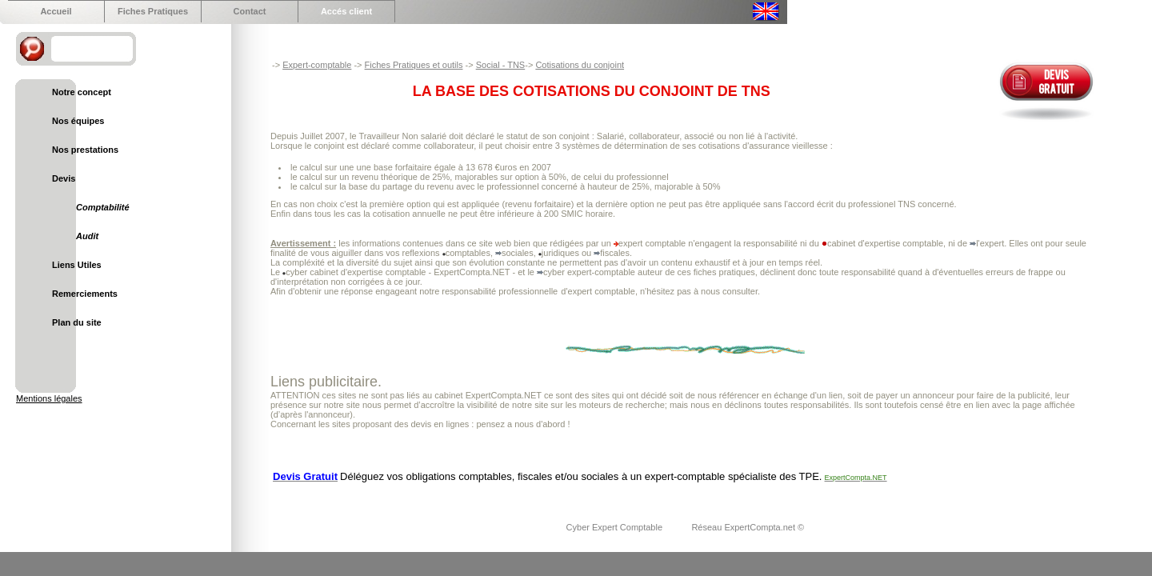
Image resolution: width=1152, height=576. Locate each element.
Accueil (55, 11)
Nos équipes (78, 121)
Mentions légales (49, 398)
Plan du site (77, 322)
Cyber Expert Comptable (616, 527)
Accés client (346, 11)
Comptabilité (103, 207)
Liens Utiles (77, 265)
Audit (87, 236)
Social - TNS (501, 65)
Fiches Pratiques (153, 11)
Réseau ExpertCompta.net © (747, 527)
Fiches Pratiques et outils (414, 65)
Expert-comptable (316, 65)
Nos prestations (85, 149)
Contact (250, 11)
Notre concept (81, 92)
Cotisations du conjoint (579, 65)
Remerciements (85, 293)
